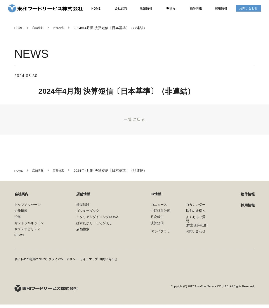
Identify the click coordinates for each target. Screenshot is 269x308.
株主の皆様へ (195, 215)
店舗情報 (146, 8)
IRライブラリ (160, 236)
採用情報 (220, 8)
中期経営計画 (160, 215)
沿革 (17, 221)
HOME (96, 9)
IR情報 (171, 8)
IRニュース (159, 209)
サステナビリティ (27, 234)
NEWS (19, 240)
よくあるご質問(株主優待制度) (197, 226)
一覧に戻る (134, 121)
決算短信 (157, 228)
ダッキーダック (87, 215)
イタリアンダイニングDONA (97, 221)
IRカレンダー (195, 209)
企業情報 (21, 215)
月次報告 (157, 221)
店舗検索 (82, 234)
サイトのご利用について (33, 263)
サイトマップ (104, 263)
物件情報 (196, 8)
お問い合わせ (248, 8)
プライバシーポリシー (73, 263)
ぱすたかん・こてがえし (94, 228)
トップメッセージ (27, 209)
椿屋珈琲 (82, 209)
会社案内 (121, 8)
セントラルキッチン (29, 228)
